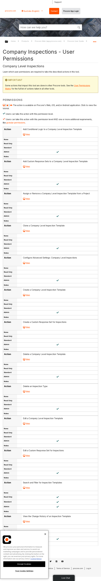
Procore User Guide (75, 41)
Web (26, 134)
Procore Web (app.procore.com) (48, 41)
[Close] (45, 534)
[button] (79, 27)
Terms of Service (63, 568)
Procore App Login (71, 11)
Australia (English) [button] (31, 11)
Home (13, 41)
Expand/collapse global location (94, 41)
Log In (88, 568)
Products (25, 41)
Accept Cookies (24, 564)
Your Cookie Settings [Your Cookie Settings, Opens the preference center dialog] (24, 571)
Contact (54, 11)
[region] (24, 554)
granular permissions (15, 122)
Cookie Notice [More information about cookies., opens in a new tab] (36, 559)
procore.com (10, 11)
